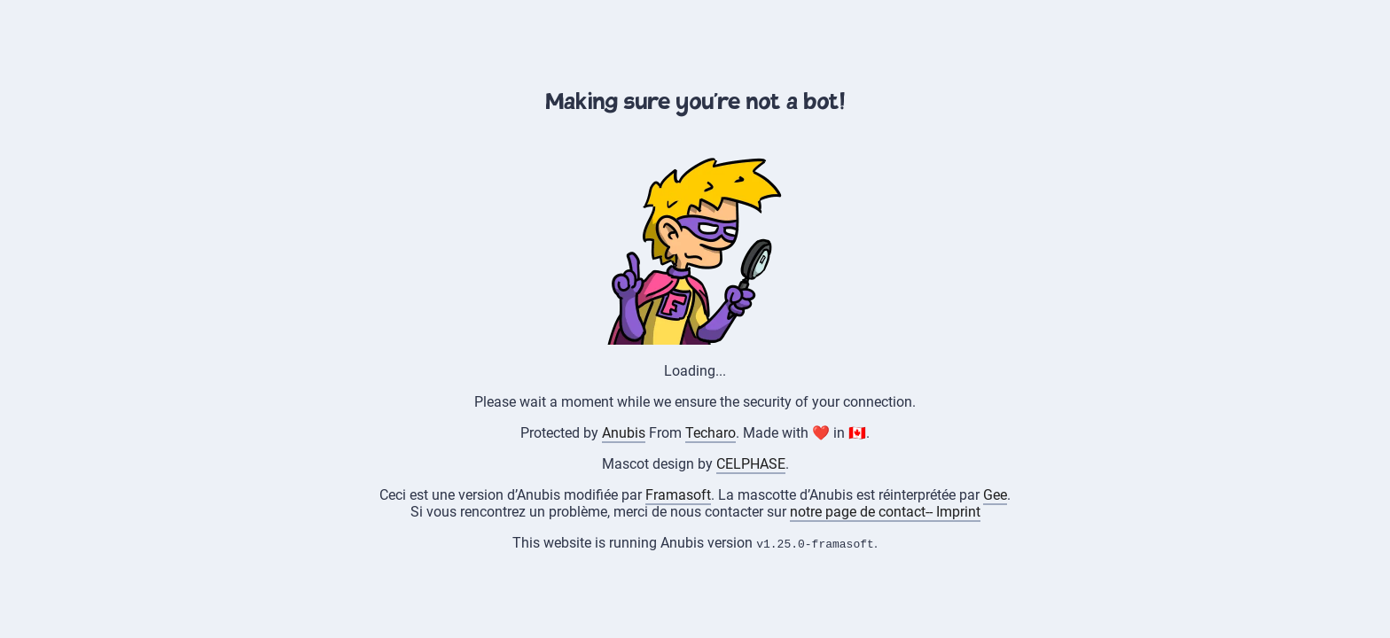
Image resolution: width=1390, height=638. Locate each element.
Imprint (958, 511)
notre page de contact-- (863, 511)
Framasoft (678, 494)
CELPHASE (750, 463)
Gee (995, 494)
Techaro (710, 432)
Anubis (623, 432)
